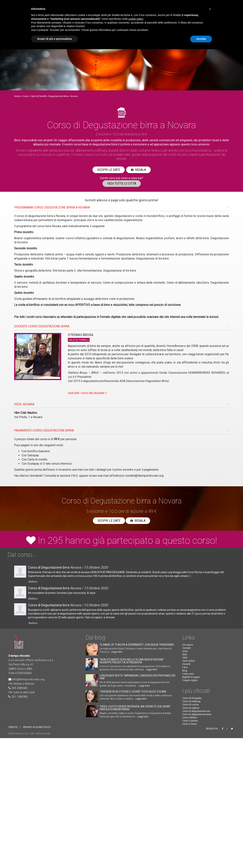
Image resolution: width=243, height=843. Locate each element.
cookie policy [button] (135, 18)
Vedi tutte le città (121, 183)
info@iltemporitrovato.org (28, 679)
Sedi (184, 654)
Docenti (186, 664)
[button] (210, 9)
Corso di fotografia (192, 698)
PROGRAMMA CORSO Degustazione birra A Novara (52, 207)
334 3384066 (19, 688)
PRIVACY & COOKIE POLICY (37, 727)
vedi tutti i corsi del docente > (87, 393)
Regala (138, 170)
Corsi (25, 96)
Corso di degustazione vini (196, 711)
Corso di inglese (190, 708)
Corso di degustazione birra (196, 714)
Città (184, 657)
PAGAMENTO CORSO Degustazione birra (44, 430)
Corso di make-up (191, 701)
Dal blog (95, 637)
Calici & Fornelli (38, 96)
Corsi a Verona (190, 720)
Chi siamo (187, 645)
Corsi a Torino (189, 724)
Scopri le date (108, 170)
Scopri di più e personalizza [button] (54, 38)
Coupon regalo (189, 680)
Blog (184, 670)
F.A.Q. (74, 475)
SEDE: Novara (24, 404)
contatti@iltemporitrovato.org (144, 475)
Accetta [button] (201, 38)
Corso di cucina (190, 704)
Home (17, 96)
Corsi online (188, 661)
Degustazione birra (58, 96)
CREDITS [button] (13, 727)
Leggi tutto (116, 652)
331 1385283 (19, 696)
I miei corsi (188, 674)
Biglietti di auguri (191, 677)
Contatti (186, 648)
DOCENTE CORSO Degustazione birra (41, 326)
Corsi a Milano (189, 717)
